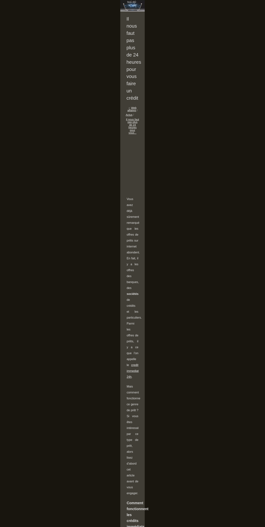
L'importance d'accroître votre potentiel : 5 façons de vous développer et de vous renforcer (155, 511)
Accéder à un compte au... (41, 154)
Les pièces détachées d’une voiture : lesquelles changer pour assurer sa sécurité (110, 434)
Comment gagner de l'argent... (44, 120)
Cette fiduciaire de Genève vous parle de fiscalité (212, 432)
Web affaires (87, 142)
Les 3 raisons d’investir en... (42, 237)
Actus (102, 142)
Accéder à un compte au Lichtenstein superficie (130, 467)
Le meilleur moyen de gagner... (44, 262)
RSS (69, 523)
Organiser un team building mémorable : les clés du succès (137, 454)
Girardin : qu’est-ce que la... (42, 204)
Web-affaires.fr (37, 523)
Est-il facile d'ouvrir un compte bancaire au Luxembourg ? (136, 479)
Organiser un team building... (43, 137)
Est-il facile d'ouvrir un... (40, 170)
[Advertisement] (160, 172)
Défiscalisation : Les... (39, 220)
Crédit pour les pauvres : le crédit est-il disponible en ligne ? (137, 492)
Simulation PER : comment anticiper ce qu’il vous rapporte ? (137, 473)
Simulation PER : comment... (43, 162)
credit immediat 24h (211, 214)
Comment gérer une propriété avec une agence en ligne (135, 460)
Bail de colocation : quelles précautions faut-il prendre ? (134, 505)
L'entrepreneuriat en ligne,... (42, 254)
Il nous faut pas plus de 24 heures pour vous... (136, 142)
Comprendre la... (36, 212)
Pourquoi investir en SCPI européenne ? (125, 486)
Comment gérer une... (39, 145)
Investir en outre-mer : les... (42, 228)
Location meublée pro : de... (42, 195)
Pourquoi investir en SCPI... (42, 178)
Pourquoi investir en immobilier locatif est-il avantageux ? (135, 498)
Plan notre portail (56, 523)
